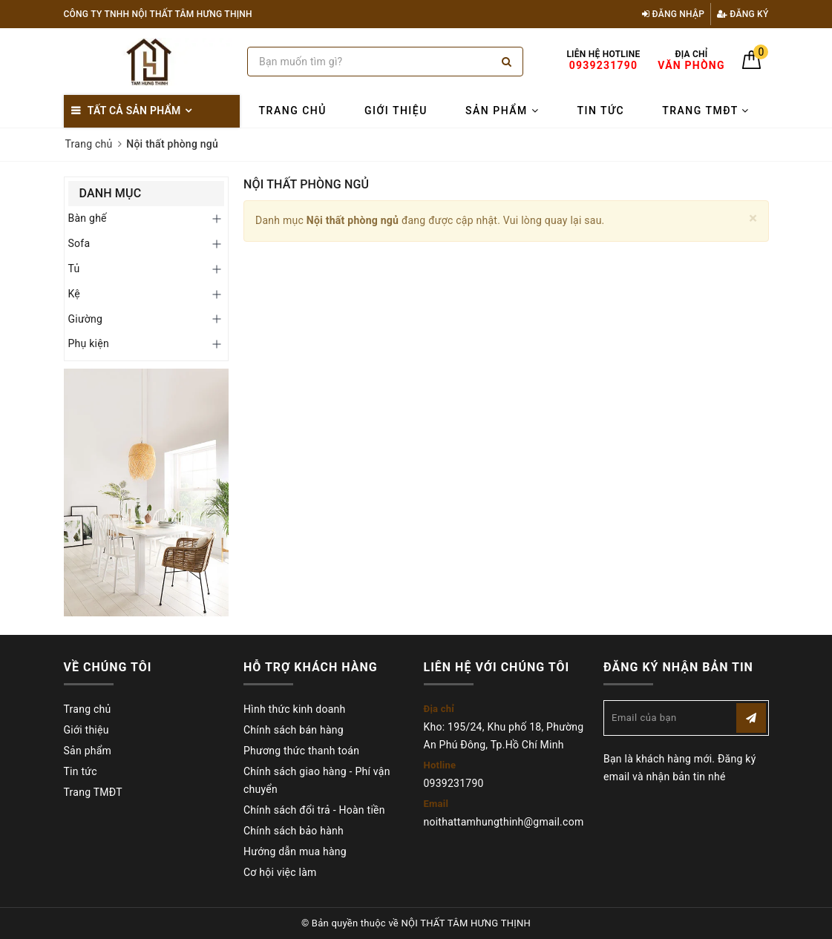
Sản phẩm (502, 110)
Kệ (74, 294)
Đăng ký (743, 14)
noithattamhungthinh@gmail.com (504, 822)
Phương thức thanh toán (301, 751)
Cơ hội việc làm (280, 872)
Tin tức (600, 110)
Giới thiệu (396, 110)
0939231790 (454, 783)
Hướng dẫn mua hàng (295, 851)
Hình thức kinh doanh (294, 709)
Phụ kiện (88, 343)
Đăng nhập (673, 14)
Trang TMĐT (706, 110)
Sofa (79, 243)
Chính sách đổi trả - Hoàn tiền (314, 810)
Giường (85, 319)
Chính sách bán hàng (293, 730)
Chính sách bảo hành (293, 831)
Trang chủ (293, 110)
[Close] (753, 218)
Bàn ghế (87, 218)
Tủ (74, 268)
